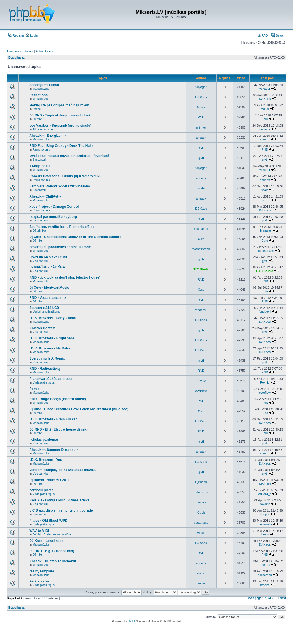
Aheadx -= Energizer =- (47, 136)
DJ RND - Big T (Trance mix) (51, 551)
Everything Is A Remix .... (49, 358)
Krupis (201, 512)
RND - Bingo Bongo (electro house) (57, 399)
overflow (201, 391)
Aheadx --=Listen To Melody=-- (53, 561)
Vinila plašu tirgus (44, 382)
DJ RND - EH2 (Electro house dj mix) (58, 429)
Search (278, 35)
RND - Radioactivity (44, 369)
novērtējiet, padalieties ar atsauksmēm (60, 247)
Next (283, 598)
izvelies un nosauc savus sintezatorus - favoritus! (69, 156)
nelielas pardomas (44, 440)
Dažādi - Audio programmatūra (52, 534)
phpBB (132, 621)
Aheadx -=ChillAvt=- (45, 196)
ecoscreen (201, 573)
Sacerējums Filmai (44, 85)
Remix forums (41, 149)
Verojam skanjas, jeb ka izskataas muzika (62, 470)
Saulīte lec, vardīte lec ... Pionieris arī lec (61, 227)
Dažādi (37, 109)
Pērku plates (39, 581)
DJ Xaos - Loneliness (46, 541)
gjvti (201, 158)
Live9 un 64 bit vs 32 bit (48, 257)
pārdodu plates (41, 490)
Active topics (44, 51)
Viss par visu (41, 220)
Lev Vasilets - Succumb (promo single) (60, 125)
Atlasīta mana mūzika (45, 129)
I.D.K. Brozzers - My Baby (49, 348)
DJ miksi (38, 119)
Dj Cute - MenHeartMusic (49, 288)
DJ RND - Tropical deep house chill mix (60, 115)
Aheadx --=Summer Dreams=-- (53, 450)
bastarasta (201, 522)
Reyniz (201, 380)
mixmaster (201, 228)
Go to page (254, 598)
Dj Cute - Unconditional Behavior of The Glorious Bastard (75, 237)
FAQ (263, 35)
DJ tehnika (39, 230)
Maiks (201, 107)
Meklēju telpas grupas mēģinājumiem (59, 105)
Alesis (201, 532)
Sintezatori (39, 159)
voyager (200, 87)
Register (16, 35)
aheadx (201, 137)
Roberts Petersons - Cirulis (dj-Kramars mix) (64, 176)
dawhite (201, 502)
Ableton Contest (42, 328)
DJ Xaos (201, 97)
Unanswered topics (20, 51)
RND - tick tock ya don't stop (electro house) (64, 277)
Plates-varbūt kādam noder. (51, 379)
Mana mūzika (41, 88)
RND (201, 117)
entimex (201, 127)
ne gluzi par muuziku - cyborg (53, 217)
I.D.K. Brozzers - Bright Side (51, 338)
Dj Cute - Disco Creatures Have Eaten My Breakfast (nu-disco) (78, 409)
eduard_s (201, 492)
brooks (201, 583)
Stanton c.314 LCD (44, 308)
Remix (34, 389)
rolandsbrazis (201, 249)
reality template (41, 571)
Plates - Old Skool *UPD (48, 521)
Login (32, 35)
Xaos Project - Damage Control (54, 207)
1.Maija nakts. (40, 166)
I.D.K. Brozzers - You (45, 460)
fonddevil (201, 310)
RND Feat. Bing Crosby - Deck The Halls (61, 146)
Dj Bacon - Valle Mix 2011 (49, 480)
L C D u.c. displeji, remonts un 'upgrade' (61, 510)
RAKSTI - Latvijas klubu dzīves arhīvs (59, 500)
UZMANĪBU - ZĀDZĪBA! (47, 267)
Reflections (38, 95)
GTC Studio (201, 269)
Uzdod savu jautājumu (46, 311)
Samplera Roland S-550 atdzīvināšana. (60, 186)
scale (201, 188)
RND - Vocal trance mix (47, 298)
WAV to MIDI (39, 531)
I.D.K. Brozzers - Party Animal (52, 318)
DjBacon (201, 482)
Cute (201, 239)
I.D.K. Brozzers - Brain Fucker (53, 419)
